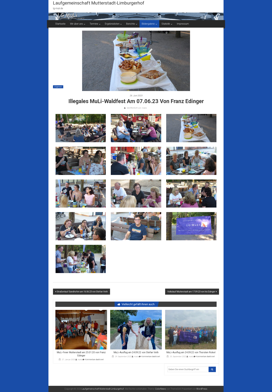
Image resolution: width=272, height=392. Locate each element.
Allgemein (58, 87)
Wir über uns (76, 23)
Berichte (130, 23)
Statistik (166, 23)
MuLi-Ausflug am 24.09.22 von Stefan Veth (136, 352)
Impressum (183, 23)
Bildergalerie (148, 23)
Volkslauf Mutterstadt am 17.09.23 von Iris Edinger (191, 291)
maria (80, 359)
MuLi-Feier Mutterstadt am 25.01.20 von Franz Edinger (81, 354)
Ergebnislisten (112, 23)
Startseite (60, 23)
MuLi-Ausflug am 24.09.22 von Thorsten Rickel (190, 352)
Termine (94, 23)
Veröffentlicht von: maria (136, 108)
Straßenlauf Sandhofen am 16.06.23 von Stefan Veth (82, 291)
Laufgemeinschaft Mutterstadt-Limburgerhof (98, 3)
